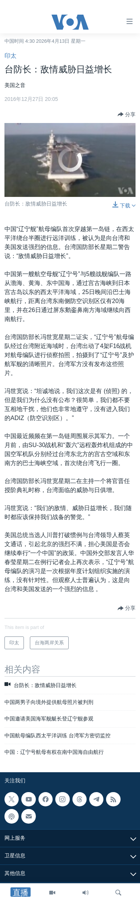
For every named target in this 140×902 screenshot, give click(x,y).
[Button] (127, 114)
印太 (10, 56)
